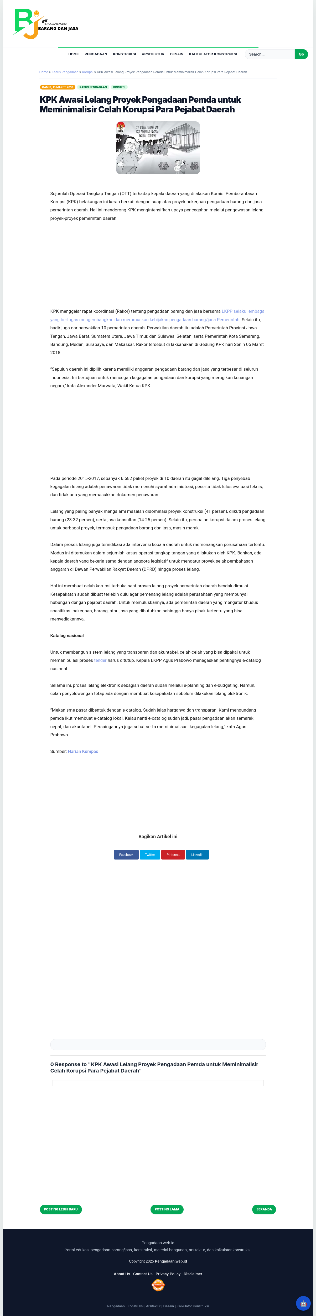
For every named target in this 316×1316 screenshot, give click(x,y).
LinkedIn (200, 855)
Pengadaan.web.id (171, 1261)
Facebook (124, 855)
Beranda (264, 1209)
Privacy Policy (168, 1273)
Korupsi (119, 87)
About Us (122, 1273)
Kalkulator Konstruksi (213, 54)
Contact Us (143, 1273)
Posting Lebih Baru (61, 1209)
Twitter (149, 855)
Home (74, 54)
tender (101, 660)
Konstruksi (124, 54)
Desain (176, 54)
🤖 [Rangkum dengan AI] (303, 1303)
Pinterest (174, 855)
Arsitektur (153, 54)
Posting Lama (167, 1209)
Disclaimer (193, 1273)
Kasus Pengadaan (93, 87)
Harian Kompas (83, 751)
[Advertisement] (158, 250)
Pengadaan (96, 54)
